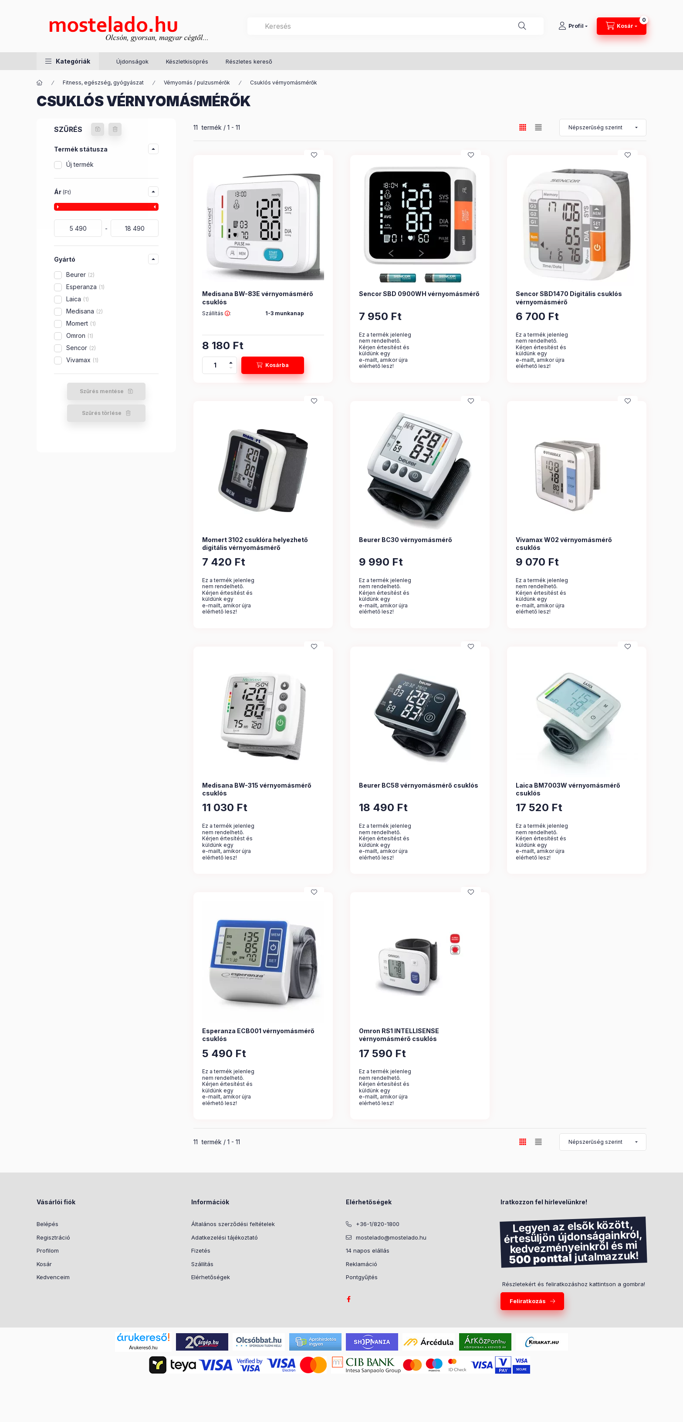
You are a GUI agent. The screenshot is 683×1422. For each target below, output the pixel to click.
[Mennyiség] (215, 365)
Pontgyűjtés (362, 1277)
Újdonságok (132, 61)
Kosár (44, 1263)
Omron (79, 335)
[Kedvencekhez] (314, 155)
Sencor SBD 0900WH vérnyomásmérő (419, 293)
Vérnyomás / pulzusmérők (197, 82)
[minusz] (230, 369)
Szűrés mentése (102, 391)
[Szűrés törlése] (115, 129)
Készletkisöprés (187, 61)
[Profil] (573, 26)
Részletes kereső (249, 61)
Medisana (84, 311)
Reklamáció (361, 1263)
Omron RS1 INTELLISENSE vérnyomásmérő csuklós (399, 1034)
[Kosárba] (272, 365)
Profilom (48, 1250)
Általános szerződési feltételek (233, 1223)
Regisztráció (53, 1237)
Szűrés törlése (102, 413)
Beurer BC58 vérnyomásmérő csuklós (418, 785)
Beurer (80, 274)
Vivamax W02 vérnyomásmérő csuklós (564, 543)
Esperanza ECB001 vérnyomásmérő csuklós (258, 1034)
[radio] (538, 127)
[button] (68, 61)
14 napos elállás (367, 1250)
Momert (81, 323)
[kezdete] (78, 228)
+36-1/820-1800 (377, 1223)
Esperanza (85, 286)
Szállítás (202, 1263)
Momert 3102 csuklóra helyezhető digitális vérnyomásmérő (255, 543)
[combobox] (395, 26)
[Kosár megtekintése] (621, 26)
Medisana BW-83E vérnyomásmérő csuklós (257, 297)
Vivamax (82, 360)
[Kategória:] (40, 83)
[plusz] (230, 361)
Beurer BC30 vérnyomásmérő (405, 539)
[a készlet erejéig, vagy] (135, 228)
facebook (348, 1299)
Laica (77, 299)
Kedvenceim (53, 1277)
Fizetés (200, 1250)
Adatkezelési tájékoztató (224, 1237)
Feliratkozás (528, 1300)
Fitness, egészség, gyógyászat (103, 82)
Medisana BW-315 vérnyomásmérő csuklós (256, 789)
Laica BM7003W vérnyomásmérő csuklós (568, 789)
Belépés (47, 1223)
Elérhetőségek (210, 1277)
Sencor (81, 347)
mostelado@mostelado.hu (391, 1237)
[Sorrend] (602, 127)
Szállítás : (216, 313)
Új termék (80, 164)
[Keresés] (522, 26)
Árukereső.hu (143, 1347)
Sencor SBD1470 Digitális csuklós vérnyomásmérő (569, 297)
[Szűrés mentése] (97, 129)
